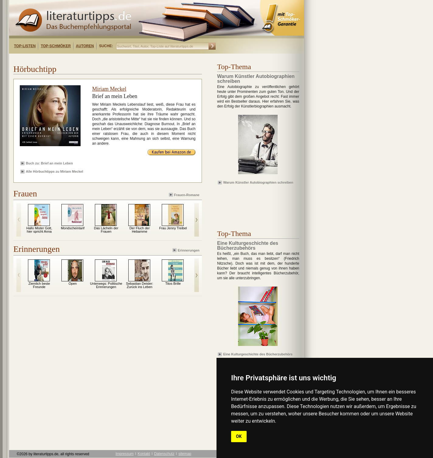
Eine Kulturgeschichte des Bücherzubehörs (258, 354)
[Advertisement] (87, 59)
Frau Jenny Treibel (173, 228)
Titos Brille (173, 283)
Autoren (85, 46)
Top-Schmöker (56, 46)
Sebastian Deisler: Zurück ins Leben (139, 285)
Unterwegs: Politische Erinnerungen (106, 285)
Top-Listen (25, 46)
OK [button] (239, 436)
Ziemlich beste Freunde (39, 285)
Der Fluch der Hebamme (140, 229)
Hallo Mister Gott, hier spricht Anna (39, 229)
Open (73, 283)
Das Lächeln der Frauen (106, 229)
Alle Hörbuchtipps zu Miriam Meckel (54, 171)
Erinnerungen (186, 250)
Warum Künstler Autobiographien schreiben (258, 182)
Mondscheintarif (73, 228)
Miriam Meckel (109, 89)
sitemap (184, 454)
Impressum (124, 454)
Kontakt (144, 454)
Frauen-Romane (184, 195)
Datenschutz (164, 454)
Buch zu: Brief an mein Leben (49, 163)
